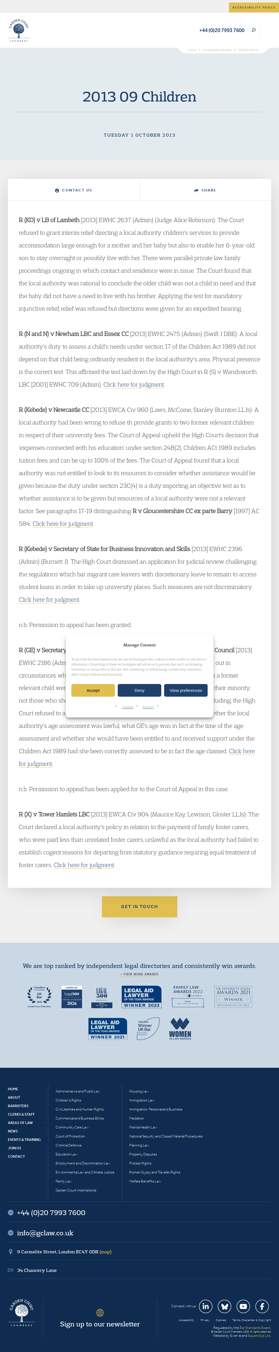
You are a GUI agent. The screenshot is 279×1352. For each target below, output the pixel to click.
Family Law (64, 1181)
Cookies (127, 707)
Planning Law (139, 1145)
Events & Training (24, 1139)
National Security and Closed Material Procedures (166, 1136)
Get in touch (139, 906)
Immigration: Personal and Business (155, 1109)
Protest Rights (140, 1163)
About (14, 1097)
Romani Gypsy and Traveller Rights (154, 1172)
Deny (139, 690)
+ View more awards (139, 974)
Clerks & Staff (21, 1114)
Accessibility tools (254, 7)
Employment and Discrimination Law (83, 1163)
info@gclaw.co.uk (45, 1233)
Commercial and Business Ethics (80, 1118)
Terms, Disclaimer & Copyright (251, 1320)
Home (13, 1089)
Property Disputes (143, 1154)
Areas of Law (20, 1123)
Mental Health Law (143, 1127)
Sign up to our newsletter (100, 1324)
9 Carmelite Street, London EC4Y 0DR (64, 1251)
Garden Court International (76, 1190)
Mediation (136, 1118)
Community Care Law (72, 1127)
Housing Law (139, 1091)
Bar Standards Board (255, 1328)
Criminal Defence (68, 1145)
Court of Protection (70, 1136)
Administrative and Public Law (78, 1091)
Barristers (18, 1106)
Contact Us (73, 190)
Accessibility (186, 1320)
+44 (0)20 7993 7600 (221, 30)
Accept (93, 690)
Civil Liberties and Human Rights (80, 1109)
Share (205, 190)
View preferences (186, 690)
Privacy (148, 707)
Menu (266, 30)
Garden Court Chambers (19, 30)
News (13, 1131)
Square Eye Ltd (259, 1335)
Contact (16, 1156)
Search (253, 30)
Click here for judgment (133, 384)
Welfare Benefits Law (145, 1181)
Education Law (67, 1154)
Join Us (14, 1148)
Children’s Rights (68, 1100)
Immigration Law (141, 1100)
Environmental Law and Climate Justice (85, 1172)
